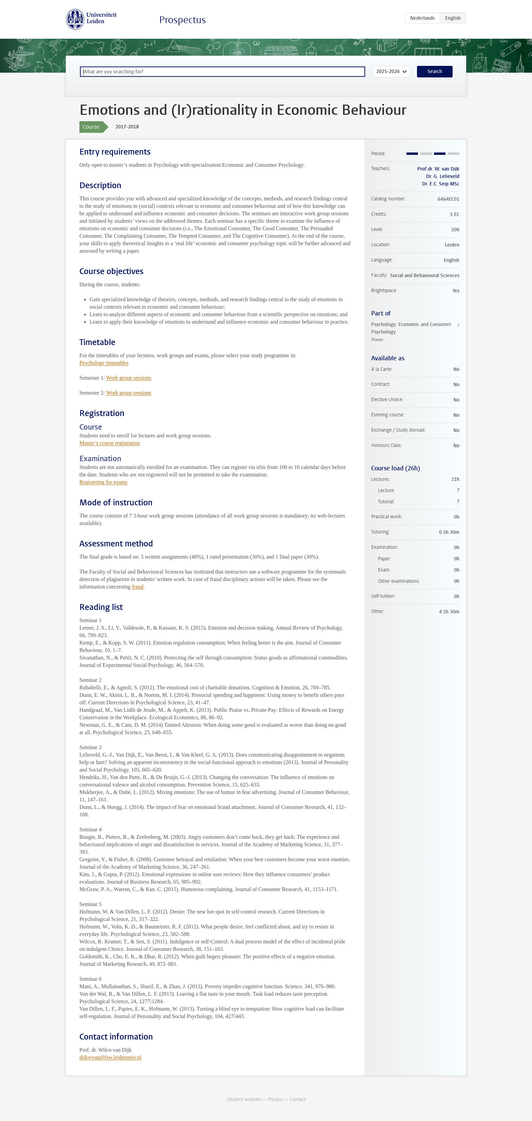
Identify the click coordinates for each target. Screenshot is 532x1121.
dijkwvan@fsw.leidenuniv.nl (110, 1057)
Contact (297, 1099)
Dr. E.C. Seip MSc (440, 184)
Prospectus (182, 20)
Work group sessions (128, 378)
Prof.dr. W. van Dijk (438, 169)
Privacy (275, 1099)
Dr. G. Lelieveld (442, 176)
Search (435, 71)
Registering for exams (103, 482)
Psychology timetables (103, 363)
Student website (244, 1099)
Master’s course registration (109, 443)
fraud (138, 587)
